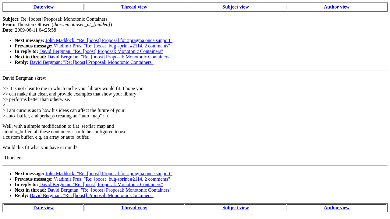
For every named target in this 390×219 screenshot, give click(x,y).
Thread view (134, 6)
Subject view (235, 6)
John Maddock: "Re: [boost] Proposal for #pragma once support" (108, 40)
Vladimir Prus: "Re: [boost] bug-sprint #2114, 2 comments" (112, 45)
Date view (43, 6)
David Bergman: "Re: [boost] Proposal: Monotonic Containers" (101, 51)
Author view (337, 6)
